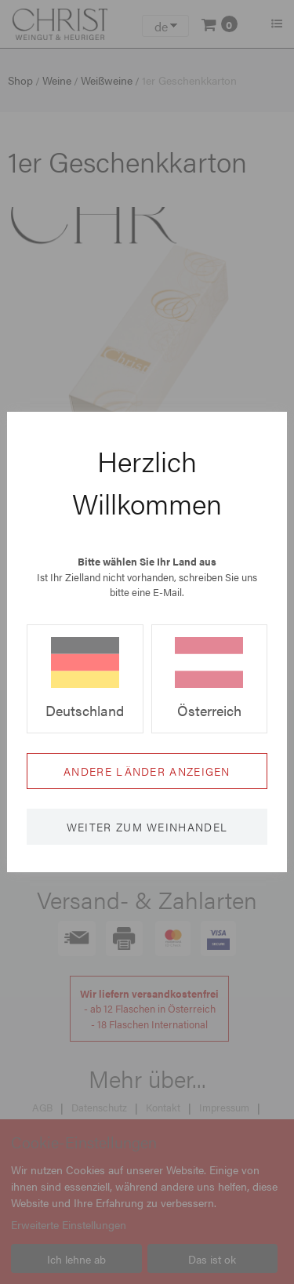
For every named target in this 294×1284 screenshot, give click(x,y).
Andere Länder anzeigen (147, 771)
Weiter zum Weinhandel (147, 827)
